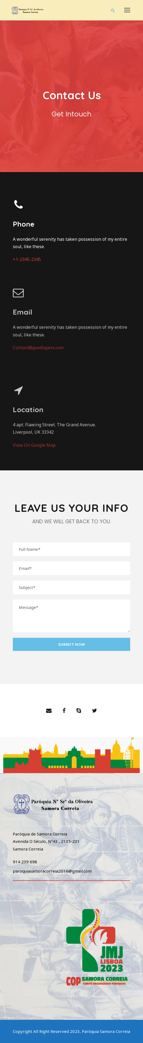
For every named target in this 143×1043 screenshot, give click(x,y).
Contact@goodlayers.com (38, 337)
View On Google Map (34, 455)
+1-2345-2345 (27, 260)
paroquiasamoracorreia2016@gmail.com (52, 871)
